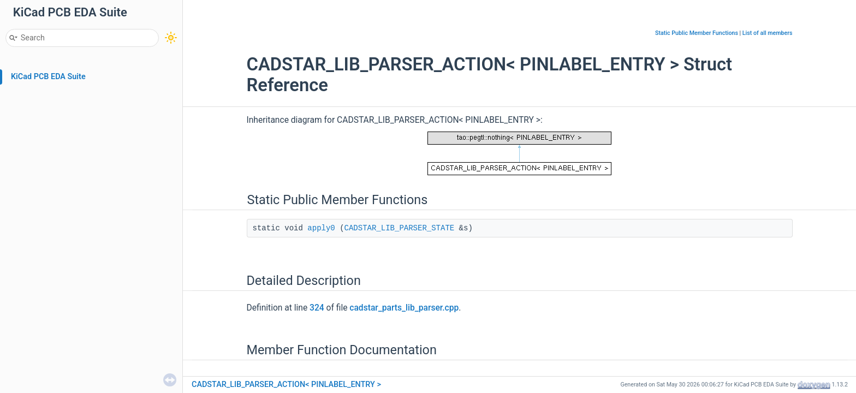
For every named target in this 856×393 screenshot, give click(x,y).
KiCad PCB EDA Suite (48, 76)
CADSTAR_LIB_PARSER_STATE (399, 228)
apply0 (321, 228)
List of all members (767, 33)
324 (317, 308)
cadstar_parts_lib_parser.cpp (404, 308)
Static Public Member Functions (696, 33)
